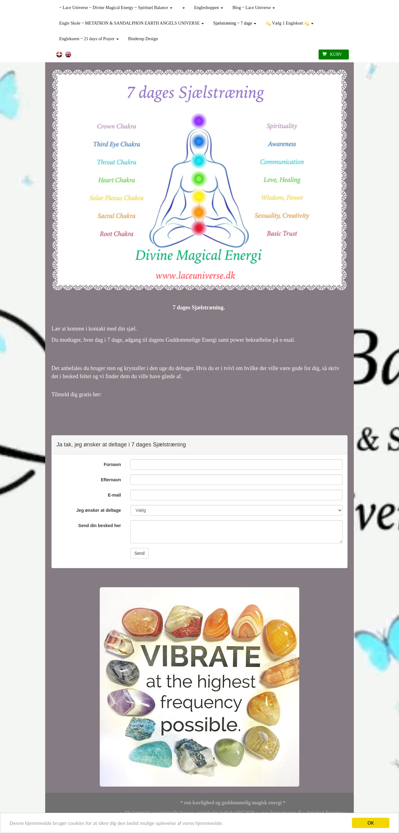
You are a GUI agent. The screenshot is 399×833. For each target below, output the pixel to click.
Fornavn (112, 464)
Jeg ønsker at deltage (98, 510)
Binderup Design (143, 38)
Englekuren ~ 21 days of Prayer (89, 38)
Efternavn (111, 479)
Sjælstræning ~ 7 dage (234, 23)
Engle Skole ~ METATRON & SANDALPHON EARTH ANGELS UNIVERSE (131, 23)
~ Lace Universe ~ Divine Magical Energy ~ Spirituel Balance (115, 7)
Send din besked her (99, 525)
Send (139, 553)
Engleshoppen (208, 7)
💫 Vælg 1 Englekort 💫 (290, 23)
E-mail (114, 495)
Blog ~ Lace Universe (254, 7)
